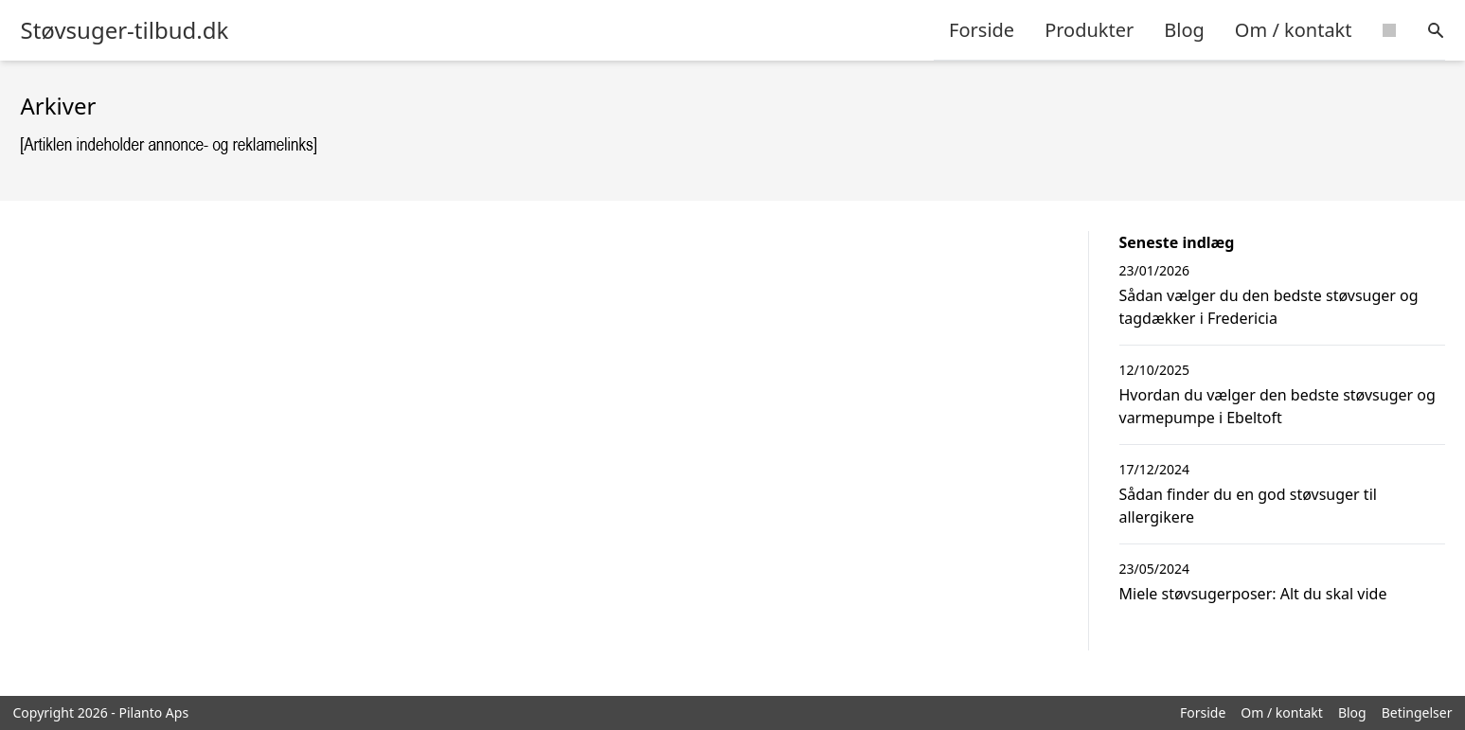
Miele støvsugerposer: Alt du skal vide (1253, 593)
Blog (1184, 30)
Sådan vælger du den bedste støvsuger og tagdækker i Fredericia (1269, 307)
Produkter (1089, 30)
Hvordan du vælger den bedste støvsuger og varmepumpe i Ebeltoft (1277, 406)
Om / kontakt (1293, 30)
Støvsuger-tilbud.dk (125, 30)
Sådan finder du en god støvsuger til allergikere (1248, 505)
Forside (981, 30)
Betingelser (1417, 712)
